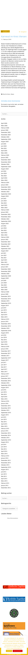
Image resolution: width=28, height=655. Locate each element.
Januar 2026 (4, 130)
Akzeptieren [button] (9, 650)
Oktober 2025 (5, 137)
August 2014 (5, 442)
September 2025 (6, 139)
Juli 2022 (3, 226)
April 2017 (4, 369)
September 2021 (6, 248)
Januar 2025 (4, 157)
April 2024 (4, 178)
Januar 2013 (4, 485)
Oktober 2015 (5, 410)
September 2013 (6, 467)
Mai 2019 (4, 312)
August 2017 (5, 360)
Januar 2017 (4, 376)
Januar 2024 (4, 185)
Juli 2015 (3, 417)
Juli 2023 (3, 198)
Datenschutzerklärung (18, 650)
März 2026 (4, 125)
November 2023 (6, 189)
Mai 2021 (4, 258)
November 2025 (6, 135)
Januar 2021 (4, 267)
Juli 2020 (3, 280)
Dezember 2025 (6, 132)
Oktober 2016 (5, 383)
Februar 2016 (5, 401)
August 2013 (5, 469)
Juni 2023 (4, 201)
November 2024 (6, 162)
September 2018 (6, 330)
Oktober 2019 (5, 301)
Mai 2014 (4, 449)
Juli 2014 (3, 444)
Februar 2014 (5, 456)
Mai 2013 (4, 476)
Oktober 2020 (5, 273)
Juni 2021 (4, 255)
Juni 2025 (4, 146)
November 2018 (6, 326)
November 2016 (6, 381)
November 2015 (6, 408)
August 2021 (5, 251)
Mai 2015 (4, 422)
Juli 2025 (3, 144)
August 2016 (5, 387)
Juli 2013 (3, 472)
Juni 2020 (4, 283)
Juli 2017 (3, 362)
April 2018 (4, 342)
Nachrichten (6, 94)
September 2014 (6, 440)
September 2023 (6, 194)
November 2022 (6, 217)
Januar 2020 (4, 294)
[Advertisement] (14, 15)
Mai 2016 (4, 394)
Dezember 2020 (6, 269)
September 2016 (6, 385)
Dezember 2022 (6, 214)
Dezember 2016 (6, 378)
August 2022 (5, 223)
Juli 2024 (3, 171)
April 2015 (4, 424)
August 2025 (5, 141)
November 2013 (6, 463)
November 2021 (6, 244)
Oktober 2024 (5, 164)
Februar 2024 (5, 182)
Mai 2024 (4, 176)
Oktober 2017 (5, 355)
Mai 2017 (4, 367)
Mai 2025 (4, 148)
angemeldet (10, 104)
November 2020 (6, 271)
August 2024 (5, 169)
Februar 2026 (5, 128)
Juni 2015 (4, 419)
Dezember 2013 (6, 460)
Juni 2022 (4, 228)
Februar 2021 (5, 264)
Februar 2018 (5, 346)
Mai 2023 (4, 203)
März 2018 (4, 344)
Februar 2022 (5, 237)
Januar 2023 (4, 212)
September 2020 (6, 276)
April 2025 (4, 150)
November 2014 (6, 435)
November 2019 (6, 299)
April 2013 (4, 478)
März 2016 (4, 399)
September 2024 (6, 166)
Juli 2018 (3, 335)
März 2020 (4, 289)
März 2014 (4, 453)
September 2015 (6, 412)
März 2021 (4, 262)
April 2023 (4, 205)
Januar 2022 (4, 239)
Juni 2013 (4, 474)
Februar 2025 (5, 155)
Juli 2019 (3, 308)
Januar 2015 (4, 431)
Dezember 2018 (6, 324)
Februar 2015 (5, 428)
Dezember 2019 (6, 296)
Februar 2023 (5, 210)
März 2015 (4, 426)
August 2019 (5, 305)
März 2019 (4, 317)
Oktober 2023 (5, 191)
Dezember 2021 (6, 242)
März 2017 (4, 371)
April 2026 (4, 123)
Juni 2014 (4, 447)
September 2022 (6, 221)
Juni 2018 (4, 337)
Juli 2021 (3, 253)
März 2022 (4, 235)
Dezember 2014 (6, 433)
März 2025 (4, 153)
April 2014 (4, 451)
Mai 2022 (4, 230)
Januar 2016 (4, 403)
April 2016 (4, 396)
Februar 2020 (5, 292)
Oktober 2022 (5, 219)
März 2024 (4, 180)
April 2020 (4, 287)
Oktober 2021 (5, 246)
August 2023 (5, 196)
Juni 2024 (4, 173)
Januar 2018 (4, 349)
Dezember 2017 (6, 351)
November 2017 (6, 353)
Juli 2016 (3, 390)
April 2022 (4, 232)
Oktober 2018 (5, 328)
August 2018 (5, 333)
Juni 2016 (4, 392)
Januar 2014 (4, 458)
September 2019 (6, 303)
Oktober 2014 (5, 437)
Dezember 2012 (6, 488)
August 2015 (5, 415)
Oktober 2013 (5, 465)
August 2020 (5, 278)
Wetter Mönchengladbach (12, 518)
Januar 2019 (4, 321)
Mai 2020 (4, 285)
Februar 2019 (5, 319)
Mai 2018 (4, 340)
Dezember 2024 (6, 160)
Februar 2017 (5, 374)
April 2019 (4, 314)
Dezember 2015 (6, 406)
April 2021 (4, 260)
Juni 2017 (4, 365)
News (12, 94)
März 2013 (4, 481)
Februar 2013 (5, 483)
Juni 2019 (4, 310)
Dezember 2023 (6, 187)
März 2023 (4, 207)
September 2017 (6, 358)
